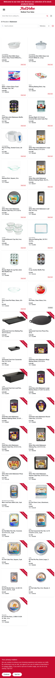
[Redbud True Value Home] (27, 8)
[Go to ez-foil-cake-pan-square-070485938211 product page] (14, 554)
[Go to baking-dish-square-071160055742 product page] (14, 174)
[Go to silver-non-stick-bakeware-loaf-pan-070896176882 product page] (41, 205)
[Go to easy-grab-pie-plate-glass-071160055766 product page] (14, 296)
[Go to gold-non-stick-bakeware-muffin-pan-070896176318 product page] (14, 113)
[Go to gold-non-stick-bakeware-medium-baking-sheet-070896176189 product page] (14, 412)
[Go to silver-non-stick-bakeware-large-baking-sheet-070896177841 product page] (41, 144)
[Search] (47, 15)
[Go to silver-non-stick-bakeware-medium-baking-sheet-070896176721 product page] (41, 174)
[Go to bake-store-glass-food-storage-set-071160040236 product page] (14, 83)
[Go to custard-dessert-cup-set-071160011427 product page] (14, 235)
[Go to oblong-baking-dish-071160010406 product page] (41, 83)
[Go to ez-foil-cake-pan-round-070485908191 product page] (41, 583)
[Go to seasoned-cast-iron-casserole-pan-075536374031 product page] (14, 355)
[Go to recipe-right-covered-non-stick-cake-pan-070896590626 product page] (41, 113)
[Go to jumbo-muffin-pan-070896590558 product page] (41, 266)
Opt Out (17, 674)
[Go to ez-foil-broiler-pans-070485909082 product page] (14, 583)
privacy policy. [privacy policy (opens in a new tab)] (8, 666)
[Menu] (4, 10)
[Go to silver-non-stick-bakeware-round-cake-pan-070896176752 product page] (14, 205)
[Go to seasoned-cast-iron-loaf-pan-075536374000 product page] (14, 383)
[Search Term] (25, 16)
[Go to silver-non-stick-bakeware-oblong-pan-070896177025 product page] (41, 440)
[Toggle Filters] (53, 26)
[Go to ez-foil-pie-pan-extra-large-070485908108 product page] (41, 554)
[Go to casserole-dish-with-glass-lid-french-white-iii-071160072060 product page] (41, 52)
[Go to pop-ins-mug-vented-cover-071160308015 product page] (14, 144)
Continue (6, 674)
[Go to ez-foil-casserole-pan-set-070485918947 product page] (41, 526)
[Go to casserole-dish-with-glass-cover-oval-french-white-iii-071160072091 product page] (14, 52)
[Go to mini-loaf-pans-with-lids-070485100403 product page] (14, 497)
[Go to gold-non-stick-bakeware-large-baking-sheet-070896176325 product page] (41, 383)
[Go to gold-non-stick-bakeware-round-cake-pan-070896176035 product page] (41, 412)
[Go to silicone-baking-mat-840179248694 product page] (41, 235)
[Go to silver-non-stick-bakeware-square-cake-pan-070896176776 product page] (41, 469)
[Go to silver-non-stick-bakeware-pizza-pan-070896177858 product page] (14, 469)
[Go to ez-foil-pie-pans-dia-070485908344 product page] (14, 612)
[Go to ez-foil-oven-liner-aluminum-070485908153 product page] (41, 497)
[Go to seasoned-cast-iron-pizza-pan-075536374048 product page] (41, 326)
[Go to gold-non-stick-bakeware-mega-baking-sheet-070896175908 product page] (41, 355)
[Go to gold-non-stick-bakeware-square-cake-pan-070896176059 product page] (14, 440)
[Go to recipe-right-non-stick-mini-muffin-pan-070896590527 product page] (14, 266)
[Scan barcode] (51, 15)
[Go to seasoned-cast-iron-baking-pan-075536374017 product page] (14, 326)
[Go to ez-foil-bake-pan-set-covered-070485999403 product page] (14, 526)
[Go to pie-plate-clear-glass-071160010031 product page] (41, 296)
